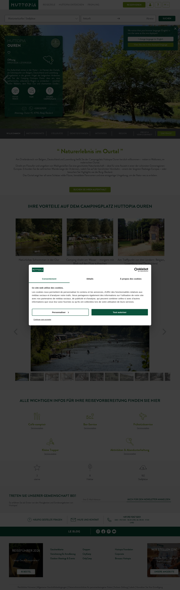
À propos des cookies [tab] (131, 279)
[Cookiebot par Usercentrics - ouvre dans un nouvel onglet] (136, 270)
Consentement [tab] (49, 279)
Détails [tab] (90, 279)
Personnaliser (60, 312)
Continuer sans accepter (42, 320)
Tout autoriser (119, 312)
